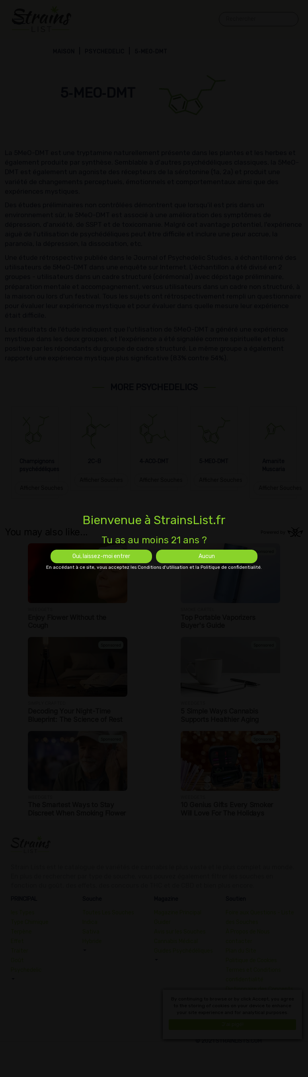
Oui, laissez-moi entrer (101, 556)
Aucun (207, 556)
